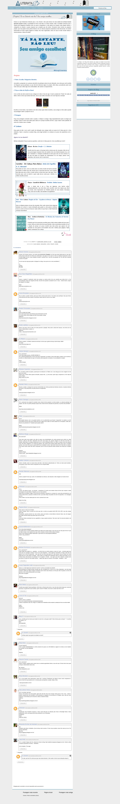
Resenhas (19, 8)
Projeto (52, 244)
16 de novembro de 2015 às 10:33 (34, 755)
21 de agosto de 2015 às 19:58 (35, 399)
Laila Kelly (22, 739)
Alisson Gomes (23, 252)
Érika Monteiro (23, 676)
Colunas (26, 8)
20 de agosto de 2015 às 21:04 (38, 274)
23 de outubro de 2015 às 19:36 (43, 724)
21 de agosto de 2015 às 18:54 (34, 384)
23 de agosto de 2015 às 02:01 (31, 486)
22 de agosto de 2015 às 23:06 (35, 471)
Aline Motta (22, 584)
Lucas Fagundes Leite (26, 565)
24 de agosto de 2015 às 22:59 (34, 659)
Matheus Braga (23, 434)
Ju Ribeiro (22, 339)
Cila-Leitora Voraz (24, 690)
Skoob (56, 244)
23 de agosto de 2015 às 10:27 (37, 526)
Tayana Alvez (23, 507)
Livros (48, 244)
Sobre (33, 8)
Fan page (28, 746)
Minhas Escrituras (24, 547)
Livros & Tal (22, 595)
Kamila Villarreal (24, 471)
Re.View (21, 266)
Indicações (43, 244)
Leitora (24, 199)
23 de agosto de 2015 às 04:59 (33, 507)
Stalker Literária (24, 460)
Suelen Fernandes (24, 308)
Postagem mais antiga (66, 792)
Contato (40, 8)
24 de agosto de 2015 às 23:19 (34, 676)
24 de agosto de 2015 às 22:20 (32, 643)
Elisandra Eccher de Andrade (28, 724)
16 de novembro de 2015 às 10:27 (32, 739)
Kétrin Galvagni (23, 399)
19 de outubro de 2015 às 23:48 (31, 707)
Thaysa (30, 182)
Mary (29, 217)
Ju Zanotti (25, 632)
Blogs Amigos (37, 244)
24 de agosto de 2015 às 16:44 (32, 595)
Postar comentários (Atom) (33, 795)
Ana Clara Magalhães (25, 274)
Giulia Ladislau (23, 325)
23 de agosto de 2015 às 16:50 (36, 547)
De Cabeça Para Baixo (33, 164)
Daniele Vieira (23, 384)
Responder (23, 269)
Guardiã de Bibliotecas (39, 182)
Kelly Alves (22, 643)
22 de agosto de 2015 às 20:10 (35, 460)
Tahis (21, 416)
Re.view (35, 146)
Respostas (20, 629)
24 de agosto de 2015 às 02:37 (32, 584)
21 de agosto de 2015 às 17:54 (37, 369)
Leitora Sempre (23, 351)
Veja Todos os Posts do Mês (93, 100)
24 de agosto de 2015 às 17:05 (30, 616)
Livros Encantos (24, 293)
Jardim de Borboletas (38, 217)
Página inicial (48, 792)
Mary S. (21, 616)
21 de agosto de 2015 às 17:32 (35, 351)
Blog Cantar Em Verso (24, 377)
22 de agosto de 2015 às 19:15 (34, 434)
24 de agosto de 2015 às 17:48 (34, 632)
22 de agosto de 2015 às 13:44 (29, 416)
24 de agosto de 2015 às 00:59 (39, 565)
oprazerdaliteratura (25, 526)
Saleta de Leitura (23, 717)
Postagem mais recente (30, 792)
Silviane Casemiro (25, 369)
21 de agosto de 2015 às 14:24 (34, 325)
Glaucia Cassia (23, 659)
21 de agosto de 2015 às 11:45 (35, 293)
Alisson (30, 146)
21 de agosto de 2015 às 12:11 (36, 308)
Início (11, 8)
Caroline (19, 164)
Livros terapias (22, 746)
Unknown (22, 486)
